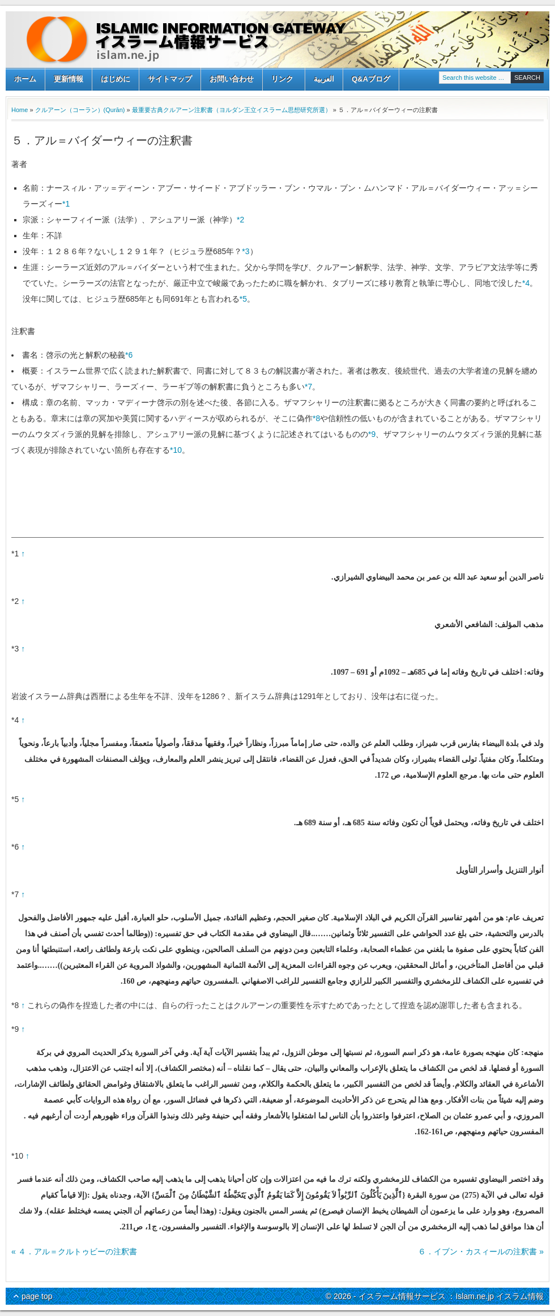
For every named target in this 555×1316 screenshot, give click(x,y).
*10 (176, 450)
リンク (282, 80)
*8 (316, 418)
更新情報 (68, 79)
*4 (526, 283)
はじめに (115, 79)
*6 (129, 354)
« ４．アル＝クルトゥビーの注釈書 (74, 1251)
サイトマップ (170, 79)
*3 (245, 251)
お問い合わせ (232, 79)
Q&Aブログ (371, 79)
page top (37, 1296)
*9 (371, 434)
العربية (324, 79)
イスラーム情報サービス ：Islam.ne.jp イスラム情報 (277, 39)
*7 (308, 386)
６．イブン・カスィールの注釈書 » (481, 1251)
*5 (243, 298)
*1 (66, 203)
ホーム (25, 79)
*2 (240, 219)
